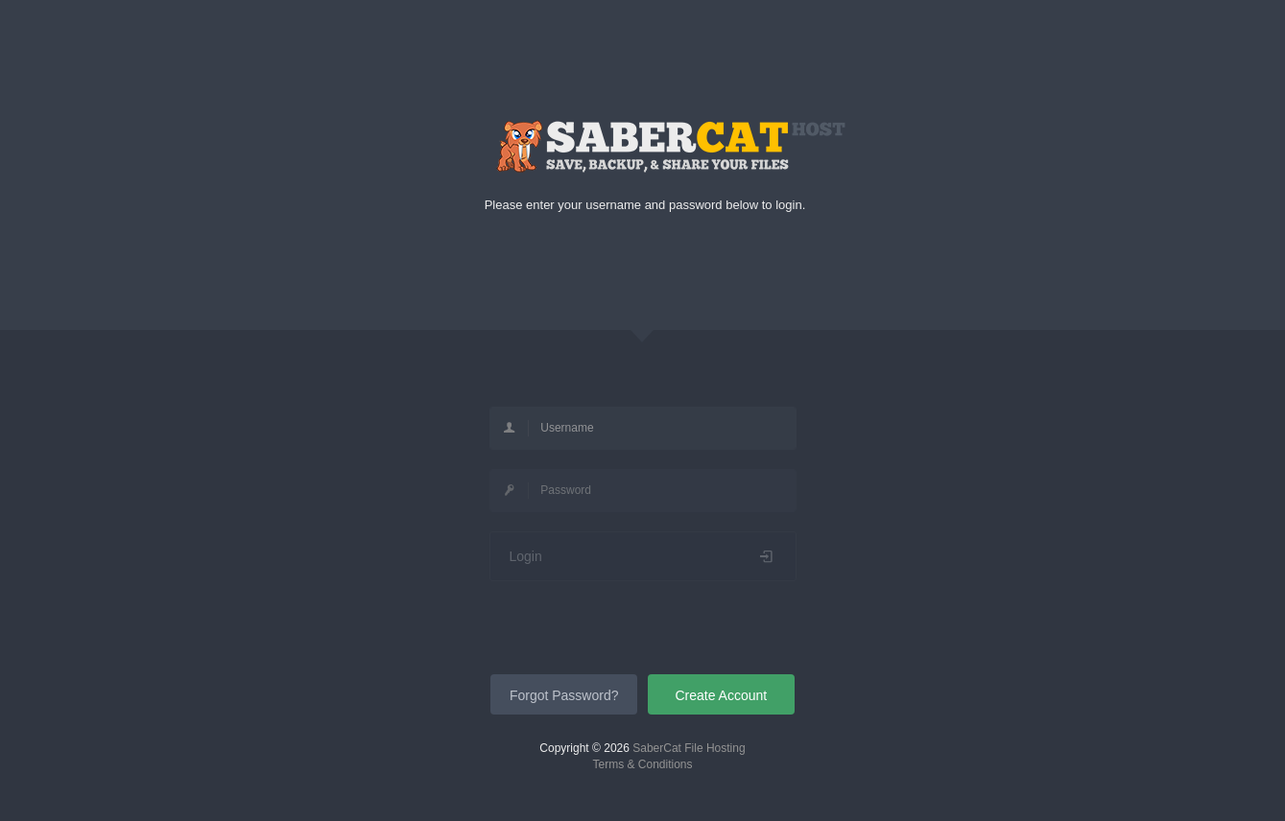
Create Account (721, 695)
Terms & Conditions (642, 764)
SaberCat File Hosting (688, 748)
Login (643, 556)
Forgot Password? (564, 695)
